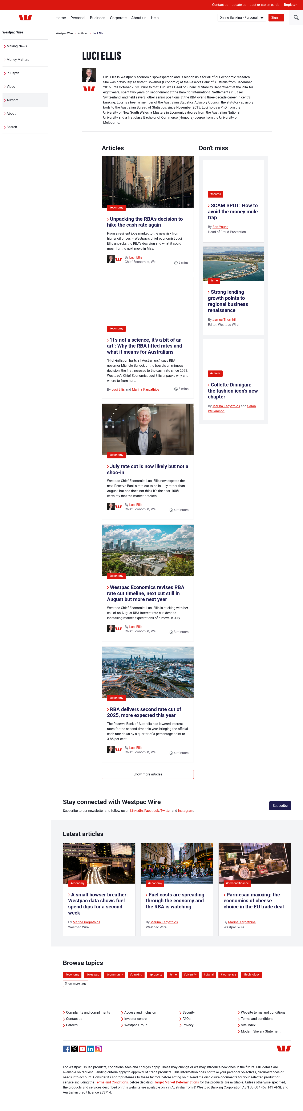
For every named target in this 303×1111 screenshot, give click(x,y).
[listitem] (99, 889)
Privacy (188, 1025)
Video (11, 87)
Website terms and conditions (263, 1012)
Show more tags (75, 983)
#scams (215, 194)
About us (138, 18)
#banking (136, 974)
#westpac (92, 974)
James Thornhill (225, 320)
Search (12, 127)
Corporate (118, 18)
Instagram (185, 811)
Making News (17, 46)
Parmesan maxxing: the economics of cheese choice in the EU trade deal (254, 901)
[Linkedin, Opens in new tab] (90, 1049)
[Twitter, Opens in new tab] (74, 1049)
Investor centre (135, 1019)
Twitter (165, 811)
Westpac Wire (13, 32)
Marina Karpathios (145, 390)
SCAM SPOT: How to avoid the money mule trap (233, 212)
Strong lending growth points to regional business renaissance (228, 301)
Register (290, 5)
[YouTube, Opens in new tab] (82, 1049)
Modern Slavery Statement (260, 1031)
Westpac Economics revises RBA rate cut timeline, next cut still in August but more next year (145, 593)
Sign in (276, 18)
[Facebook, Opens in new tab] (66, 1049)
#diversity (190, 974)
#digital (209, 974)
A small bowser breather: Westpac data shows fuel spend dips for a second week (98, 904)
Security (189, 1012)
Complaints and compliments (88, 1012)
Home (61, 18)
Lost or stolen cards (264, 5)
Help (155, 18)
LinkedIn (136, 811)
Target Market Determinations (176, 1082)
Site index (248, 1025)
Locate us (239, 5)
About (11, 113)
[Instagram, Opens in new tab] (98, 1051)
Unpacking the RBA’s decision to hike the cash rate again (145, 222)
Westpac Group (135, 1025)
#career (215, 373)
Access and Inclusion (140, 1012)
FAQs (186, 1019)
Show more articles (147, 774)
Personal (77, 18)
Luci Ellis (135, 257)
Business (97, 18)
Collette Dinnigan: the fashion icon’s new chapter (233, 391)
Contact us (220, 5)
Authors (13, 100)
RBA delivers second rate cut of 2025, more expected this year (144, 712)
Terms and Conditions (111, 1082)
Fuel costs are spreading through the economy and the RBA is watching (175, 901)
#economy (117, 207)
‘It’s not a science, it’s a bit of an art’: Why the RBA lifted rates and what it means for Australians (144, 346)
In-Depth (13, 73)
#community (114, 974)
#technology (251, 974)
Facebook (151, 811)
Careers (72, 1025)
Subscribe (280, 806)
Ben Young (221, 227)
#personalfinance (237, 883)
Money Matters (18, 60)
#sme (214, 280)
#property (155, 974)
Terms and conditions (257, 1019)
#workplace (228, 974)
